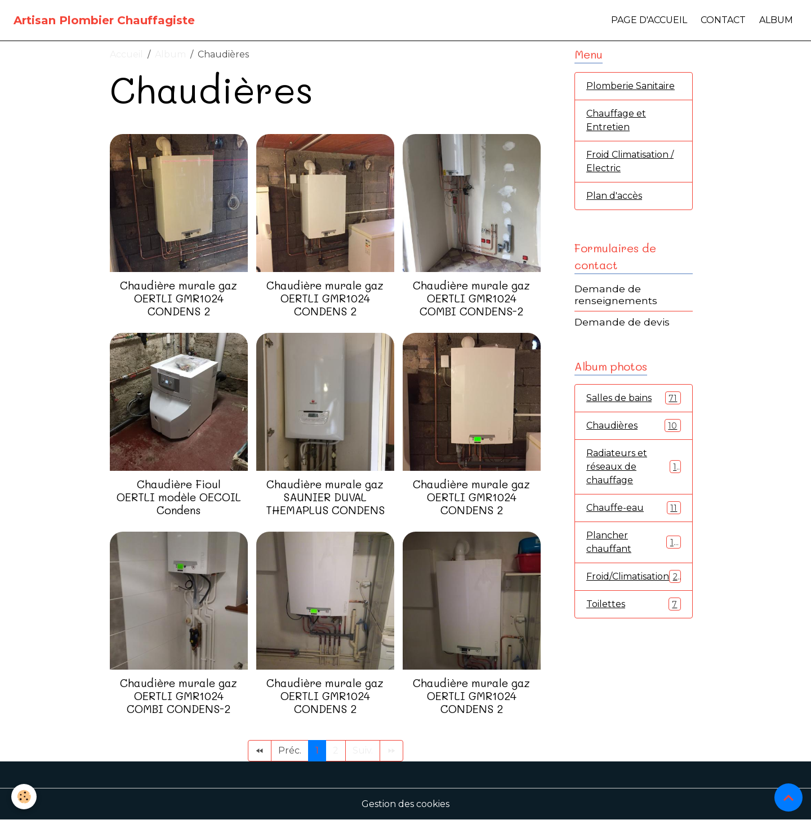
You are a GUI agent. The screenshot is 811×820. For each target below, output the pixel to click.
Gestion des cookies (405, 804)
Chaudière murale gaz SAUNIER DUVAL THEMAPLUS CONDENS (325, 497)
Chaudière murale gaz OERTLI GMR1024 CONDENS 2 (178, 298)
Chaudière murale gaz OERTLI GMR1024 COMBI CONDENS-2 (471, 298)
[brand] (104, 20)
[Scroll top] (788, 797)
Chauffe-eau (633, 507)
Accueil (126, 54)
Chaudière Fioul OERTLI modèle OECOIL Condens (179, 497)
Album (776, 20)
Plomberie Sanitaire (630, 86)
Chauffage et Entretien (616, 120)
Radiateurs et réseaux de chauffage (633, 466)
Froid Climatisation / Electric (630, 161)
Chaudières (633, 425)
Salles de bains (633, 397)
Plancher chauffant (633, 542)
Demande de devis (622, 322)
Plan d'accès (614, 195)
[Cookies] (24, 796)
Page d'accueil (649, 20)
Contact (723, 20)
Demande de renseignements (615, 294)
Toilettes (633, 604)
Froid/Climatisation (634, 576)
